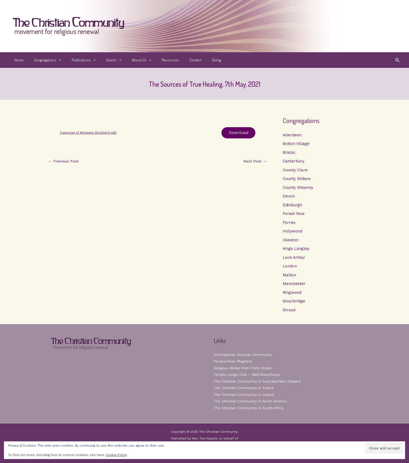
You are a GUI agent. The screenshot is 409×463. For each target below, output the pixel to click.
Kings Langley (296, 249)
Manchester (294, 285)
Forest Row (294, 214)
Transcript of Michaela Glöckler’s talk (89, 133)
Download (238, 133)
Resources (156, 59)
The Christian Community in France (244, 388)
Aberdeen (292, 135)
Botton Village (296, 144)
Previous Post (64, 162)
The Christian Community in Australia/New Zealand (258, 381)
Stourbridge (294, 302)
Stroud (289, 311)
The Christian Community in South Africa (249, 408)
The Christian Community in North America (251, 401)
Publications (77, 60)
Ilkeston (290, 240)
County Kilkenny (298, 187)
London (290, 267)
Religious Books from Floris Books (244, 368)
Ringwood (292, 293)
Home (17, 59)
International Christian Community (243, 355)
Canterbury (293, 161)
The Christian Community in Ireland (244, 394)
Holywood (292, 232)
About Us (130, 60)
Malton (289, 276)
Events (104, 60)
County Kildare (297, 179)
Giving (197, 59)
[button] (397, 60)
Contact (178, 59)
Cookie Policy (116, 455)
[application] (54, 60)
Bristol (289, 152)
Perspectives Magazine (234, 361)
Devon (289, 196)
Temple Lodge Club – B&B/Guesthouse (248, 374)
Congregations (43, 60)
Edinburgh (292, 205)
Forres (289, 223)
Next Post (254, 162)
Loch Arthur (294, 258)
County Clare (295, 170)
